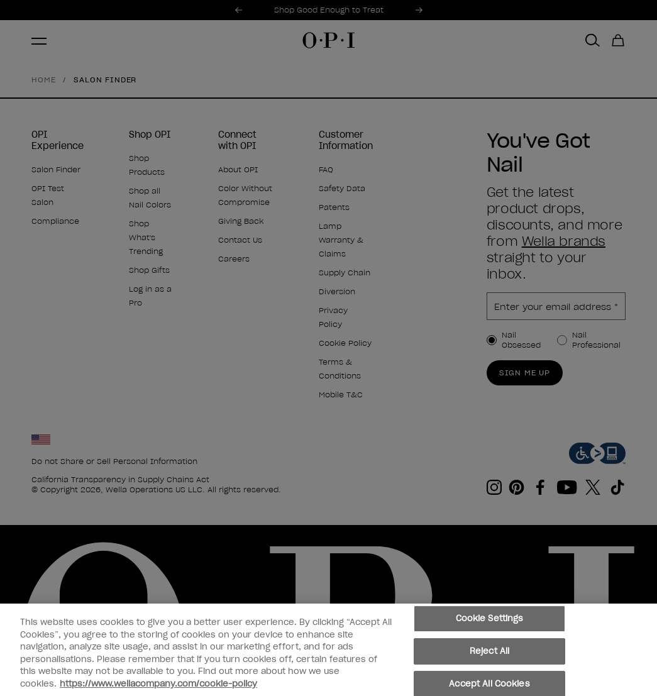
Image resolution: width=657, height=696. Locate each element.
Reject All (489, 653)
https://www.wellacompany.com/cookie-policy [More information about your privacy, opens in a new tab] (158, 685)
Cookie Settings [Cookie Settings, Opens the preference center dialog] (490, 621)
